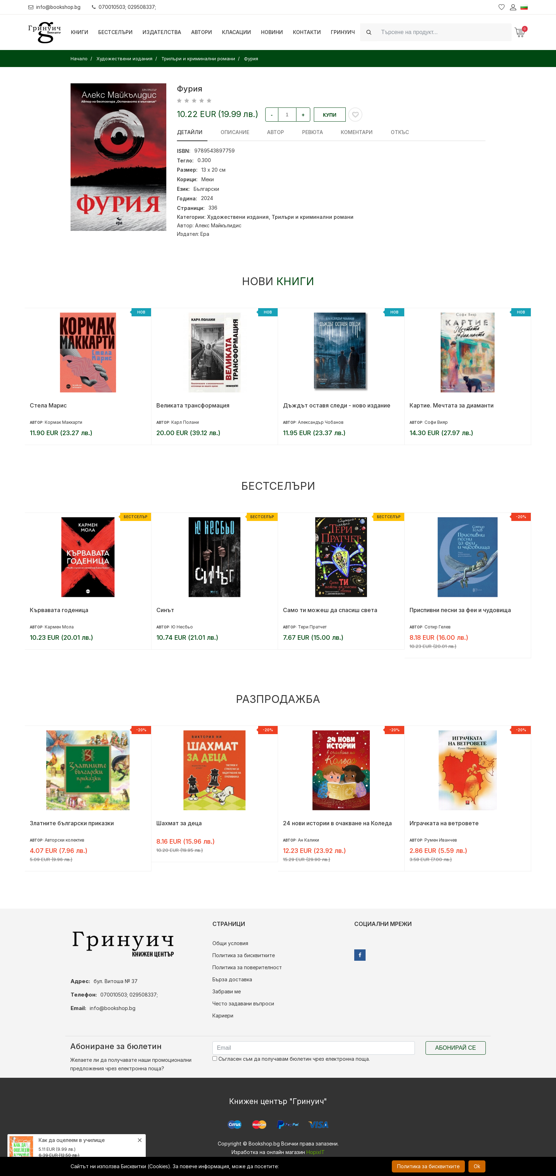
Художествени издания (238, 217)
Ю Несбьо (182, 626)
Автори (201, 32)
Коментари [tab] (339, 132)
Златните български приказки (72, 823)
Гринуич (343, 32)
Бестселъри (115, 32)
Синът (165, 610)
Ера (204, 234)
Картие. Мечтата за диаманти (452, 405)
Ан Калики (308, 840)
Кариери (222, 1016)
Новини (272, 32)
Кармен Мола (59, 626)
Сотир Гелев (437, 626)
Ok (477, 1166)
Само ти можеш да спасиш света (330, 610)
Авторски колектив (64, 840)
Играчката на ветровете (444, 823)
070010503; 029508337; (125, 7)
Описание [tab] (230, 132)
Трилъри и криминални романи (313, 217)
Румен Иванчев (440, 840)
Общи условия (230, 943)
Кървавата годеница (59, 610)
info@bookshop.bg (55, 7)
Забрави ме (226, 991)
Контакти (307, 32)
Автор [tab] (266, 132)
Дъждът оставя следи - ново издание (336, 405)
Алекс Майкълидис (218, 225)
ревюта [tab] (299, 132)
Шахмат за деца (179, 823)
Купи (330, 115)
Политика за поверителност (247, 967)
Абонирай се (455, 1048)
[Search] (444, 32)
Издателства (162, 32)
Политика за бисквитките (243, 955)
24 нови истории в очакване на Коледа (337, 823)
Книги (79, 32)
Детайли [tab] (189, 132)
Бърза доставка (232, 979)
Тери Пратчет (312, 626)
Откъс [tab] (377, 132)
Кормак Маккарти (63, 422)
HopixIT (315, 1152)
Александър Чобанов (321, 422)
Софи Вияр (436, 422)
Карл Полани (185, 422)
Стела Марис (48, 405)
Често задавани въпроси (243, 1003)
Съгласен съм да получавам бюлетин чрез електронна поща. (291, 1059)
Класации (236, 32)
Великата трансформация (192, 405)
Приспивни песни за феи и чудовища (460, 610)
